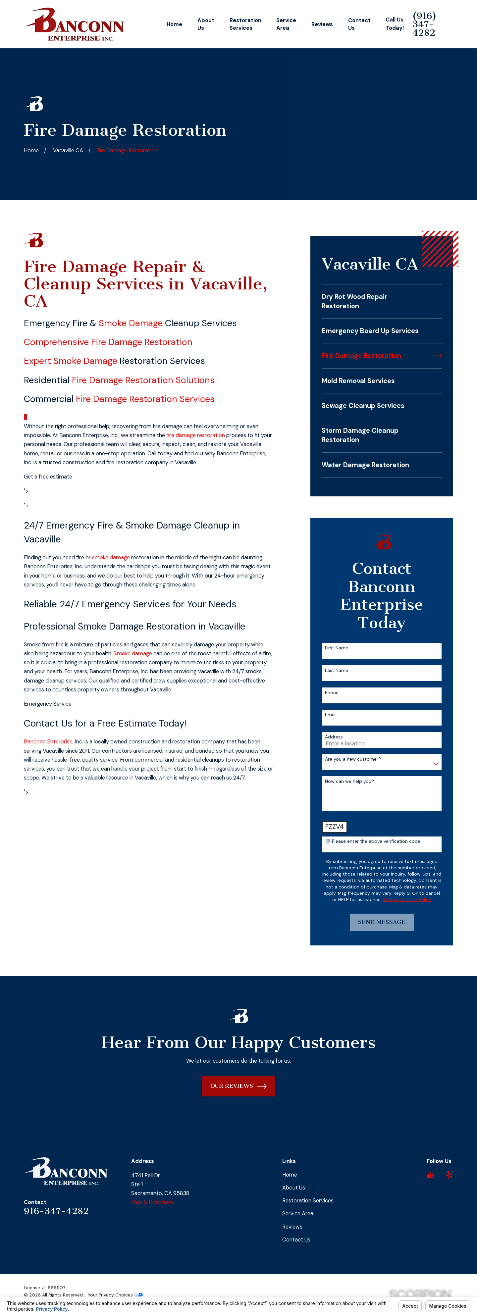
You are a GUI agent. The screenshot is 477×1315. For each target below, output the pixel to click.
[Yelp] (449, 1175)
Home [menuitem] (174, 24)
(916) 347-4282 (424, 24)
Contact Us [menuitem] (359, 24)
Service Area (297, 1213)
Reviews (292, 1226)
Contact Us (296, 1239)
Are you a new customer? (353, 759)
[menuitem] (382, 301)
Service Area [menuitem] (286, 24)
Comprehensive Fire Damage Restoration (108, 342)
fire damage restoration (195, 435)
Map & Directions (152, 1202)
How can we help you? (349, 781)
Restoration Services (308, 1200)
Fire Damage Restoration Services (145, 399)
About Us (293, 1187)
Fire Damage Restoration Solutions (143, 380)
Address (334, 737)
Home (289, 1174)
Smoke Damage (131, 323)
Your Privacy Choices (115, 1295)
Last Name (336, 670)
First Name (336, 648)
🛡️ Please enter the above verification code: (373, 841)
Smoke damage (133, 653)
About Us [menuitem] (205, 24)
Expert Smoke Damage (70, 361)
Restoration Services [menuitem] (245, 24)
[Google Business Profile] (430, 1175)
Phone (332, 692)
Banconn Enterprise (48, 741)
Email (331, 715)
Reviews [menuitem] (322, 24)
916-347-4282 (56, 1210)
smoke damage (111, 557)
